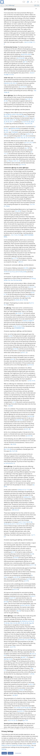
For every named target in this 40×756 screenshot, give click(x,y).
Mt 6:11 (21, 262)
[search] (38, 2)
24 (16, 120)
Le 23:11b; (23, 707)
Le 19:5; (32, 278)
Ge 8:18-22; (24, 54)
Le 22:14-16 (16, 577)
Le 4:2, (15, 326)
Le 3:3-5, (28, 296)
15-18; (5, 623)
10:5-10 (14, 83)
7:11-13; (26, 639)
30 (34, 137)
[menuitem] (2, 2)
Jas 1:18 (25, 720)
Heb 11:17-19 (9, 74)
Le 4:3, (30, 381)
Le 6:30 (11, 406)
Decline (10, 753)
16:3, (5, 136)
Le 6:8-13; (14, 114)
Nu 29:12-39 (28, 123)
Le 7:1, (33, 535)
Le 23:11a (31, 684)
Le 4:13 (13, 359)
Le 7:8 (8, 161)
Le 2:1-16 (12, 647)
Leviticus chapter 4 (28, 321)
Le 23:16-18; (25, 122)
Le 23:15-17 (20, 711)
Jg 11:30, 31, (29, 99)
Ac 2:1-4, (10, 720)
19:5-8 (7, 206)
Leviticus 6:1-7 (28, 497)
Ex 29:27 (15, 695)
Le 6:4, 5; (22, 605)
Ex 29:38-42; (7, 114)
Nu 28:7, (23, 657)
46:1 (23, 58)
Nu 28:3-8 (20, 114)
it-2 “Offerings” (9, 5)
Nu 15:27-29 (13, 451)
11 (7, 153)
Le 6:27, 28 (27, 429)
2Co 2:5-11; (12, 524)
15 (14, 463)
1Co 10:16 (18, 211)
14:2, (21, 137)
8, (4, 294)
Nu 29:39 (23, 272)
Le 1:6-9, (14, 161)
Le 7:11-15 (15, 258)
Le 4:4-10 (15, 349)
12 (34, 287)
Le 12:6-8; (17, 137)
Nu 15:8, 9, (10, 623)
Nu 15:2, (32, 654)
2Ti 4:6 (32, 674)
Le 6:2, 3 (32, 596)
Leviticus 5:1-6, (22, 489)
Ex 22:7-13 (12, 598)
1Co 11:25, (14, 235)
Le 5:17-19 (15, 589)
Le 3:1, (30, 287)
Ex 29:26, (16, 300)
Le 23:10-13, (30, 621)
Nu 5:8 (19, 611)
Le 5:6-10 (16, 557)
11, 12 (10, 130)
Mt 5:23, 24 (15, 510)
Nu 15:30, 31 (19, 313)
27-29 (19, 235)
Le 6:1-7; (21, 522)
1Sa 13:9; (13, 280)
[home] (2, 2)
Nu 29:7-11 (11, 122)
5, (34, 120)
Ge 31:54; (19, 58)
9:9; (11, 83)
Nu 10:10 (25, 116)
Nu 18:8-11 (32, 639)
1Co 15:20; (17, 707)
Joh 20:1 (28, 707)
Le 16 (14, 402)
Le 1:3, (21, 87)
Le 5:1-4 (13, 552)
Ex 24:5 (6, 132)
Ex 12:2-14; (10, 272)
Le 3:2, (33, 292)
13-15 (33, 381)
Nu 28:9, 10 (7, 116)
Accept (4, 753)
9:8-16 (29, 54)
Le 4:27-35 (29, 436)
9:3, (12, 463)
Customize (18, 753)
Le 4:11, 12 (24, 352)
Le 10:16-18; (7, 463)
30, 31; (25, 137)
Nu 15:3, (23, 136)
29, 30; (6, 122)
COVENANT (14, 132)
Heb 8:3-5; (7, 83)
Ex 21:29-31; (26, 522)
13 (6, 294)
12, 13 (18, 161)
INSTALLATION (15, 128)
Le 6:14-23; (21, 639)
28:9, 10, (20, 623)
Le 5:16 (29, 579)
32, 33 (15, 720)
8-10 (5, 655)
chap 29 (30, 623)
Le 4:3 (10, 336)
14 (32, 142)
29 (8, 92)
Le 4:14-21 (30, 365)
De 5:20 (6, 602)
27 (21, 326)
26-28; (26, 623)
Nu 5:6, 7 (28, 605)
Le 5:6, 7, (28, 134)
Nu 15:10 (9, 659)
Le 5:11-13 (33, 565)
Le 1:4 (27, 148)
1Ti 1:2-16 (23, 524)
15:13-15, (30, 137)
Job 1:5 (25, 62)
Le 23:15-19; (17, 272)
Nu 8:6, (6, 130)
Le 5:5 (32, 554)
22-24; (16, 623)
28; (20, 300)
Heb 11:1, (32, 42)
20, (24, 623)
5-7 (5, 537)
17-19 (28, 489)
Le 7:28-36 (24, 300)
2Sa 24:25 (19, 280)
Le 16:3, (31, 120)
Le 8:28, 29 (22, 690)
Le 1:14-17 (22, 164)
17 (6, 305)
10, (31, 142)
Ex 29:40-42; (23, 621)
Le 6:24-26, (19, 420)
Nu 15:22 (13, 444)
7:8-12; (18, 524)
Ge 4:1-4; (27, 42)
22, (20, 326)
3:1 (26, 87)
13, (18, 326)
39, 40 (5, 101)
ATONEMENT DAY (19, 328)
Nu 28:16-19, (11, 120)
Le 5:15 (26, 581)
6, (32, 287)
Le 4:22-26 (30, 416)
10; (24, 87)
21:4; (8, 280)
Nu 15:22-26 (7, 449)
